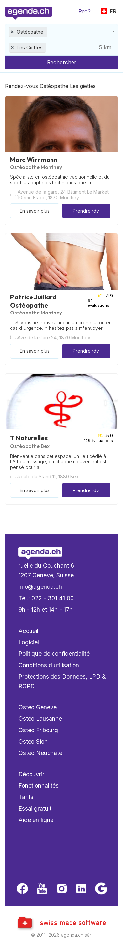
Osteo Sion (33, 741)
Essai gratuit (34, 808)
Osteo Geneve (37, 707)
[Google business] (101, 889)
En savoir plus (35, 211)
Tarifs (25, 797)
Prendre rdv (86, 211)
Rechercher (61, 62)
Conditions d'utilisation (48, 665)
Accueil (28, 630)
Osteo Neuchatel (41, 752)
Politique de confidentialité (54, 653)
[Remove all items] (13, 32)
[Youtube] (42, 889)
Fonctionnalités (38, 785)
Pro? (84, 11)
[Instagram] (61, 889)
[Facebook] (22, 889)
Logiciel (28, 642)
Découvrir (31, 774)
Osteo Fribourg (38, 730)
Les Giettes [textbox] (30, 47)
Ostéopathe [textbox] (30, 32)
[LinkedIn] (81, 889)
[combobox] (61, 32)
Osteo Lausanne (40, 718)
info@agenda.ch (40, 586)
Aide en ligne (35, 819)
